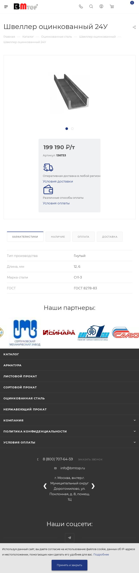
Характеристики (25, 236)
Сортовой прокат (20, 387)
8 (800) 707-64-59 (58, 459)
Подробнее (101, 554)
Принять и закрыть (69, 565)
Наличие (58, 236)
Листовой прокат (20, 376)
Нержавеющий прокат (24, 409)
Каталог (11, 354)
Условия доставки (58, 181)
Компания (13, 420)
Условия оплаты (56, 203)
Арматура (12, 365)
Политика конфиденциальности (35, 431)
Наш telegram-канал (69, 538)
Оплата (83, 236)
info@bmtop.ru (72, 468)
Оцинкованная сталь (24, 398)
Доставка (109, 236)
